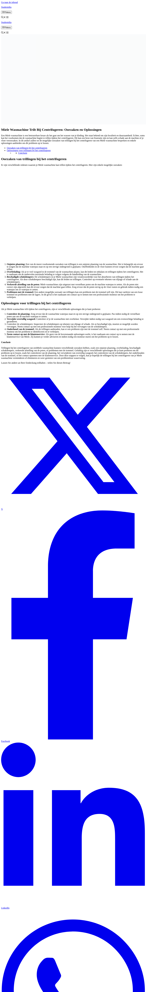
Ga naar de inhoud (9, 2)
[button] (3, 17)
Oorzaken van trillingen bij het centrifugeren (27, 148)
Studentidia (6, 7)
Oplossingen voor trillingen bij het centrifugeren (29, 150)
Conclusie (22, 153)
